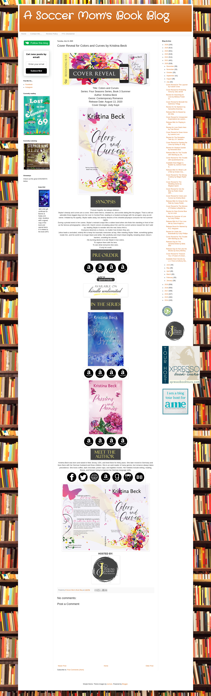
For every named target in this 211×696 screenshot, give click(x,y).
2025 (167, 48)
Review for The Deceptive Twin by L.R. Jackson (175, 138)
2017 (167, 291)
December (170, 66)
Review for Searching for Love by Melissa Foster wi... (175, 97)
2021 (167, 60)
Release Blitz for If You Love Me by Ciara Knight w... (176, 222)
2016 (167, 294)
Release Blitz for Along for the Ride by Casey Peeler (176, 202)
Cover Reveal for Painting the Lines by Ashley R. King (176, 143)
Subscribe (36, 71)
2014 (167, 300)
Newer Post (62, 666)
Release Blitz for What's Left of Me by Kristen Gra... (176, 171)
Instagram (29, 87)
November (170, 69)
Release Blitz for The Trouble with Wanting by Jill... (176, 154)
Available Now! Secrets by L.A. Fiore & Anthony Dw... (176, 260)
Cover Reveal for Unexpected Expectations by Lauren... (176, 118)
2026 (167, 45)
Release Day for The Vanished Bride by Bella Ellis (175, 244)
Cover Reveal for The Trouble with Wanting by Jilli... (176, 238)
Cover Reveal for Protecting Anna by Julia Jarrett (176, 91)
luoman (109, 684)
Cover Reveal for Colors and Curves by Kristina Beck (176, 197)
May (168, 268)
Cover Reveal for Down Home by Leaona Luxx (176, 133)
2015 (167, 297)
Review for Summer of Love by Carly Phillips (176, 217)
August (169, 79)
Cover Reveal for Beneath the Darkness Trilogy (176, 103)
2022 (167, 57)
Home (23, 34)
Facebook (29, 84)
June (168, 265)
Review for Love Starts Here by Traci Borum (176, 128)
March (168, 274)
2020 (167, 63)
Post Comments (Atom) (75, 670)
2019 (167, 284)
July (168, 82)
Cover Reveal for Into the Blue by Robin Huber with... (175, 191)
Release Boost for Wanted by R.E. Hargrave (176, 227)
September (170, 76)
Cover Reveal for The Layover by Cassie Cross (177, 86)
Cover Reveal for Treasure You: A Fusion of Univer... (176, 255)
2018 (167, 288)
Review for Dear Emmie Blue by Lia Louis (176, 212)
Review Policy (52, 34)
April (168, 271)
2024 (167, 51)
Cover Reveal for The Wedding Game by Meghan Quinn (173, 184)
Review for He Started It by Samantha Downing (175, 108)
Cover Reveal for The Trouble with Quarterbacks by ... (176, 159)
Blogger (125, 684)
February (169, 277)
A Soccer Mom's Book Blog (96, 16)
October (169, 72)
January (169, 281)
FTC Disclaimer (68, 34)
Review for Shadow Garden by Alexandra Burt (176, 149)
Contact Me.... (36, 34)
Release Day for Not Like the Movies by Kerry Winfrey (176, 250)
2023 (167, 54)
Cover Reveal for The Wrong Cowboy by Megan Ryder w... (176, 177)
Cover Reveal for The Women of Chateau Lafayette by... (176, 207)
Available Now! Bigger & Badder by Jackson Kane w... (176, 165)
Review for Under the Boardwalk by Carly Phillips (177, 232)
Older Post (149, 666)
